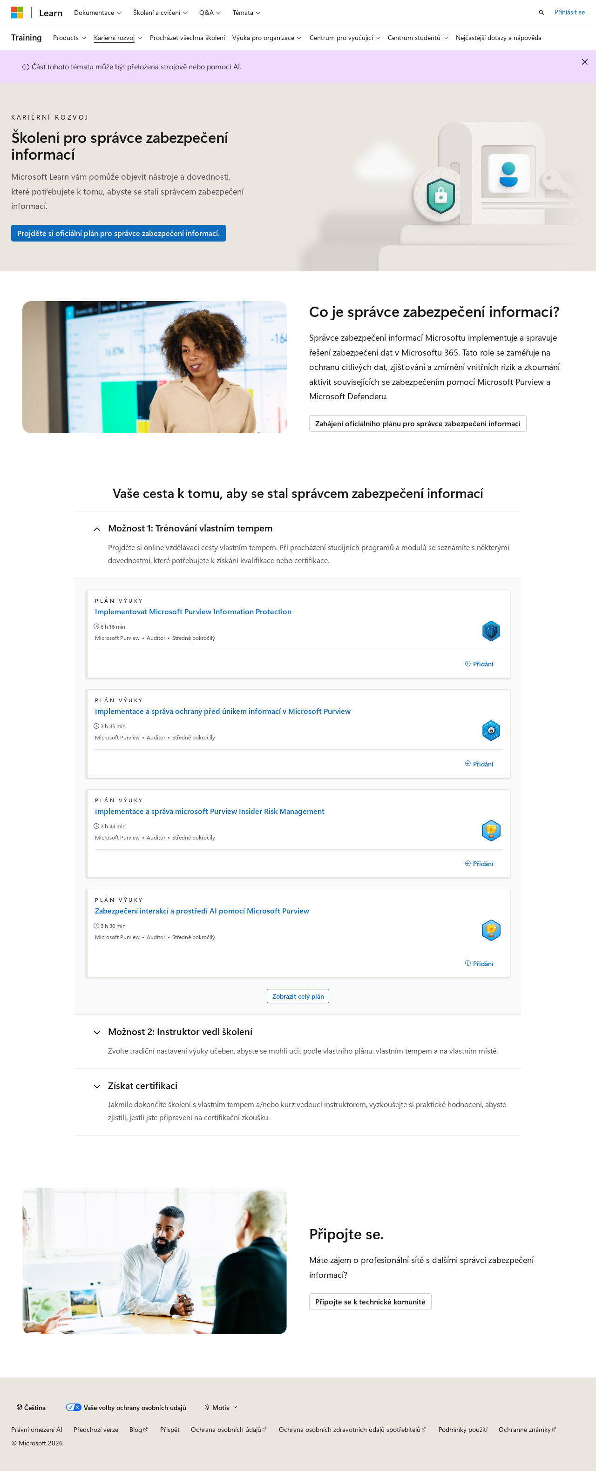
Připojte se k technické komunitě (370, 1301)
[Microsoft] (17, 13)
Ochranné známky (525, 1429)
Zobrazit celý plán (298, 996)
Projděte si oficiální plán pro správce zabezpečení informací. (118, 233)
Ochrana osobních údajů (226, 1429)
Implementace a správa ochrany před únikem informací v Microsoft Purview (223, 711)
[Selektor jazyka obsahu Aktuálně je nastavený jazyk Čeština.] (31, 1407)
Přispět (170, 1429)
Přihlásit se (570, 11)
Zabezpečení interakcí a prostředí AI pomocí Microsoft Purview (202, 910)
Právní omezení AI (36, 1429)
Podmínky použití (463, 1429)
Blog (135, 1429)
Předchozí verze (96, 1429)
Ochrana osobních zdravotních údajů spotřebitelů (349, 1429)
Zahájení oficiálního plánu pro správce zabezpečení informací (418, 423)
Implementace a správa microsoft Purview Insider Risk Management (210, 811)
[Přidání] (479, 664)
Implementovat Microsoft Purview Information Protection (193, 611)
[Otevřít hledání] (541, 12)
